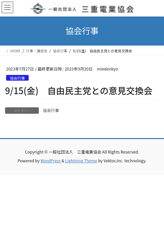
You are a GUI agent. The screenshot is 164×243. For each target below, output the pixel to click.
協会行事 (17, 78)
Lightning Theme (81, 160)
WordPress (50, 160)
